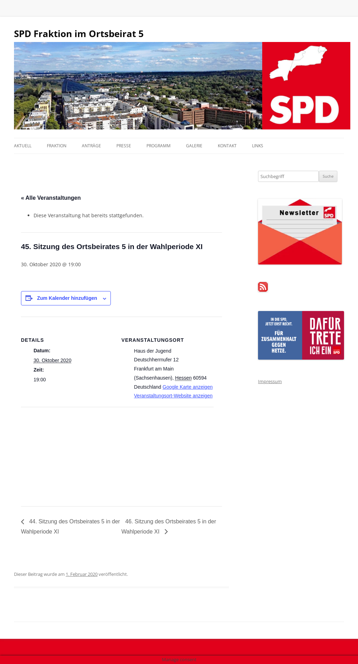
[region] (179, 85)
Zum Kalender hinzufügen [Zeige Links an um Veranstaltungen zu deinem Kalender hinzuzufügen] (67, 298)
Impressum (270, 381)
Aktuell (22, 146)
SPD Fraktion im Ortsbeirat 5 (79, 33)
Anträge (91, 146)
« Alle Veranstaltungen (51, 198)
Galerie (194, 146)
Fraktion (56, 146)
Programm (158, 146)
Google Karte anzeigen (188, 387)
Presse (123, 146)
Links (257, 146)
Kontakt (227, 146)
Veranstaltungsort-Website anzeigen (173, 395)
